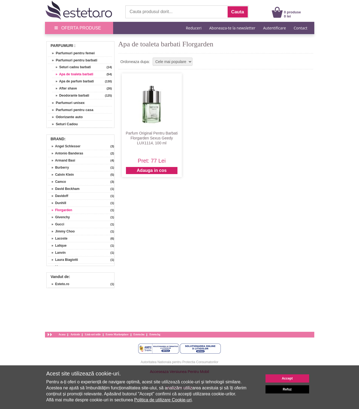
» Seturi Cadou (63, 124)
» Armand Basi (61, 160)
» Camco (57, 182)
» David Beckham (64, 189)
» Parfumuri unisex (66, 103)
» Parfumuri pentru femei (71, 53)
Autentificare (274, 28)
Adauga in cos (152, 170)
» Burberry (58, 167)
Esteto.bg (154, 334)
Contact (300, 28)
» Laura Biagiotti (63, 260)
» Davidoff (58, 196)
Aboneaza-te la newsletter (232, 28)
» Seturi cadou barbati (71, 67)
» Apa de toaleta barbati (72, 74)
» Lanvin (57, 253)
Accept (287, 378)
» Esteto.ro (59, 284)
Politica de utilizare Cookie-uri (163, 400)
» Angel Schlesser (64, 146)
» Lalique (57, 245)
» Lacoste (58, 238)
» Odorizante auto (65, 117)
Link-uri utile (93, 334)
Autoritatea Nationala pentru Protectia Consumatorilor (179, 362)
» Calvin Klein (61, 175)
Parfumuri (62, 45)
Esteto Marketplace (117, 334)
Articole (75, 334)
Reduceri (193, 28)
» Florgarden (60, 210)
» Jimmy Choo (61, 231)
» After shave (64, 88)
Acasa (62, 334)
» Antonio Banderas (65, 153)
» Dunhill (57, 203)
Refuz (287, 389)
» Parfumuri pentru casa (70, 110)
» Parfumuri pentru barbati (72, 60)
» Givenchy (59, 217)
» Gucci (56, 224)
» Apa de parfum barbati (73, 81)
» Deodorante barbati (70, 95)
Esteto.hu (139, 334)
